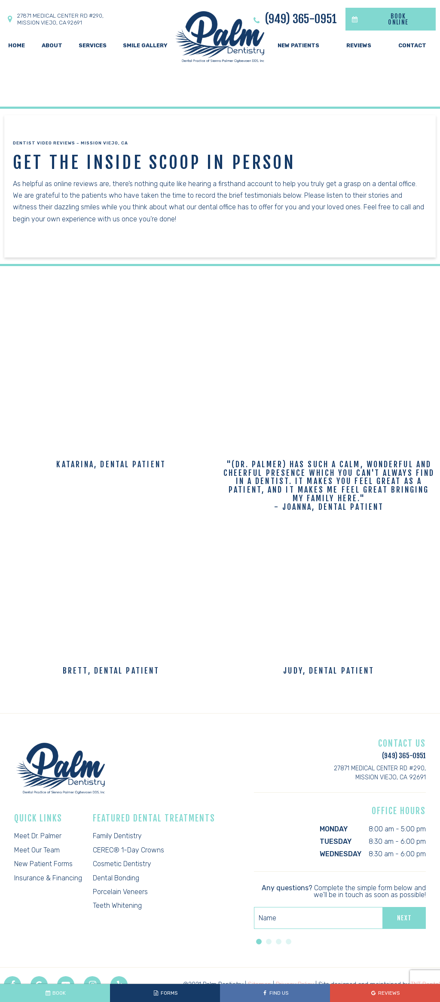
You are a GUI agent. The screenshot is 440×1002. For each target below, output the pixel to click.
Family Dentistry (117, 836)
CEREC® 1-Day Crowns (128, 850)
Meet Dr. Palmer (37, 836)
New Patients (298, 45)
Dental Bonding (116, 878)
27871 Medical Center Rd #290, (54, 19)
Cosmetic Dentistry (122, 864)
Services (93, 45)
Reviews (358, 45)
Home (16, 45)
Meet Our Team (37, 850)
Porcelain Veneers (120, 892)
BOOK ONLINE (377, 19)
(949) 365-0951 (294, 19)
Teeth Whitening (117, 905)
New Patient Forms (43, 864)
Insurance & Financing (48, 878)
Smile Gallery (145, 45)
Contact (412, 45)
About (52, 45)
